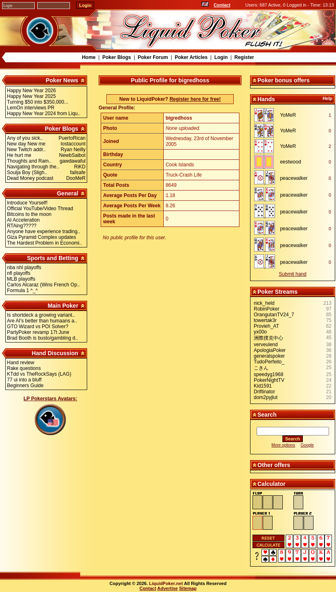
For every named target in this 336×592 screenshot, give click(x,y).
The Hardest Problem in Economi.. (44, 243)
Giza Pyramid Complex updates (41, 237)
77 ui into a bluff (24, 380)
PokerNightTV (269, 380)
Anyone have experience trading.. (43, 231)
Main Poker (62, 305)
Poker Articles (191, 57)
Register (244, 57)
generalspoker (269, 356)
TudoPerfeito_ (269, 362)
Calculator (271, 484)
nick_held (264, 303)
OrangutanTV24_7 (274, 315)
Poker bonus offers (283, 80)
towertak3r (265, 320)
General (67, 193)
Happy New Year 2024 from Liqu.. (43, 113)
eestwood (290, 162)
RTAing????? (21, 226)
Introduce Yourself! (27, 203)
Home (88, 57)
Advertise (167, 588)
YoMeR (288, 115)
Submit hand (292, 274)
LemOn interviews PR (30, 108)
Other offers (273, 465)
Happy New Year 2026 (31, 90)
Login (221, 57)
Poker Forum (153, 57)
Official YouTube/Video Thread (40, 208)
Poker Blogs (116, 57)
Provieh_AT (266, 326)
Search (267, 414)
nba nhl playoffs (24, 267)
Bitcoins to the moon (29, 214)
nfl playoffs (18, 273)
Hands (266, 99)
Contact (222, 4)
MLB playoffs (21, 279)
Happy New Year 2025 (31, 96)
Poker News (62, 80)
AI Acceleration (23, 220)
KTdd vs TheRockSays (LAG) (39, 374)
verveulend (266, 344)
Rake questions (24, 368)
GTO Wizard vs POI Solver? (37, 326)
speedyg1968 (268, 374)
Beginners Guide (25, 385)
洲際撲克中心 (268, 338)
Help (327, 98)
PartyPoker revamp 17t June (38, 332)
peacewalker (293, 178)
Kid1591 (263, 386)
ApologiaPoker (270, 350)
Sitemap (188, 588)
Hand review (20, 362)
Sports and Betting (52, 258)
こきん (261, 368)
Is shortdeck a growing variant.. (41, 315)
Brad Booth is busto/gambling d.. (42, 338)
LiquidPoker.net (166, 583)
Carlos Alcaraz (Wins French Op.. (43, 285)
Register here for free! (195, 99)
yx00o (260, 332)
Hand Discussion (55, 353)
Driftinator (264, 392)
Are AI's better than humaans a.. (42, 321)
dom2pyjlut (265, 397)
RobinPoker (267, 309)
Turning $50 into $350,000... (37, 102)
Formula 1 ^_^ (22, 290)
